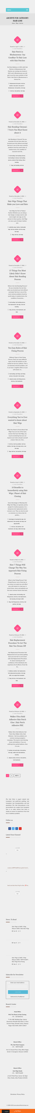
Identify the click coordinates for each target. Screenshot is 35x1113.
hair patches (18, 88)
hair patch (16, 86)
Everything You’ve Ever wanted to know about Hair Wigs (17, 420)
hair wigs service (20, 446)
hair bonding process (20, 302)
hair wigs (23, 88)
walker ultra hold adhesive (19, 752)
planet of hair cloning (17, 160)
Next (17, 775)
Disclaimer (13, 1094)
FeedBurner (21, 997)
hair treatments (19, 310)
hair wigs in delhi (20, 599)
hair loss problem (17, 444)
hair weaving (21, 376)
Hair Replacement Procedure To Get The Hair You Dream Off (17, 643)
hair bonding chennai (20, 156)
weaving (17, 755)
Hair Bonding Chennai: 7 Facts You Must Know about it (17, 130)
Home (13, 23)
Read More (17, 96)
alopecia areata (13, 379)
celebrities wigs (12, 227)
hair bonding (12, 156)
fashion (18, 227)
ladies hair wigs (21, 529)
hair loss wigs (22, 229)
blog (12, 165)
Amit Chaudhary (18, 49)
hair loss (21, 23)
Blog (17, 23)
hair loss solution (14, 229)
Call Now (17, 1111)
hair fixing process (21, 379)
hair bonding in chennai (13, 158)
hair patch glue (16, 750)
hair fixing (18, 374)
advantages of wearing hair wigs (16, 519)
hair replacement (12, 304)
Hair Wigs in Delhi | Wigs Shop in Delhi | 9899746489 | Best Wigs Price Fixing (20, 960)
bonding (10, 750)
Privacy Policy (21, 1094)
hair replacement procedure (14, 673)
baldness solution (13, 671)
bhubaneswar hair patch (15, 83)
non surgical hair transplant (18, 675)
